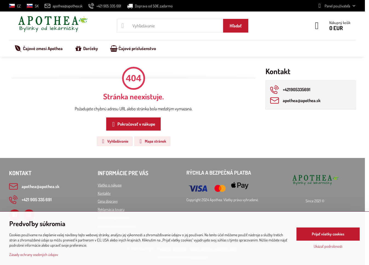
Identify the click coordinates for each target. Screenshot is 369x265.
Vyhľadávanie (114, 141)
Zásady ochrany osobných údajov (33, 254)
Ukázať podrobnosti (328, 246)
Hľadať (236, 25)
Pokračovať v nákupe (132, 124)
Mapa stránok (152, 141)
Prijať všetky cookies (328, 234)
